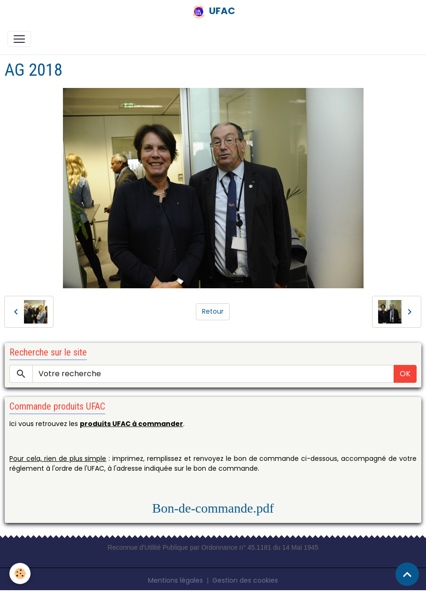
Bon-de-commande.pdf (213, 508)
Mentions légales (175, 580)
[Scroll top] (407, 574)
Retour (213, 311)
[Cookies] (20, 573)
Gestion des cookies (245, 580)
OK (405, 373)
